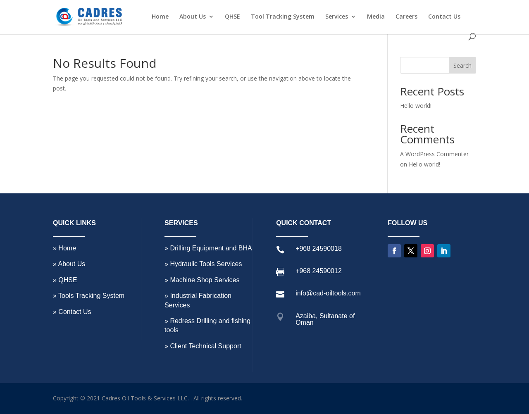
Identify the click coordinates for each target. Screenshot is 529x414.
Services (336, 17)
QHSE (232, 17)
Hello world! (415, 105)
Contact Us (444, 17)
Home (160, 17)
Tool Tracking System (283, 17)
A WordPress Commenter (434, 154)
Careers (406, 17)
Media (376, 17)
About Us (192, 17)
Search (462, 65)
